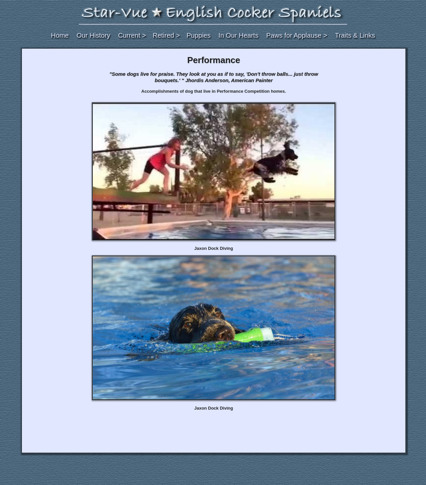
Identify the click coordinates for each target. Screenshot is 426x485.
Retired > (166, 35)
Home (60, 35)
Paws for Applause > (296, 35)
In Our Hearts (238, 35)
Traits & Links (355, 35)
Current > (132, 35)
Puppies (198, 35)
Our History (93, 35)
